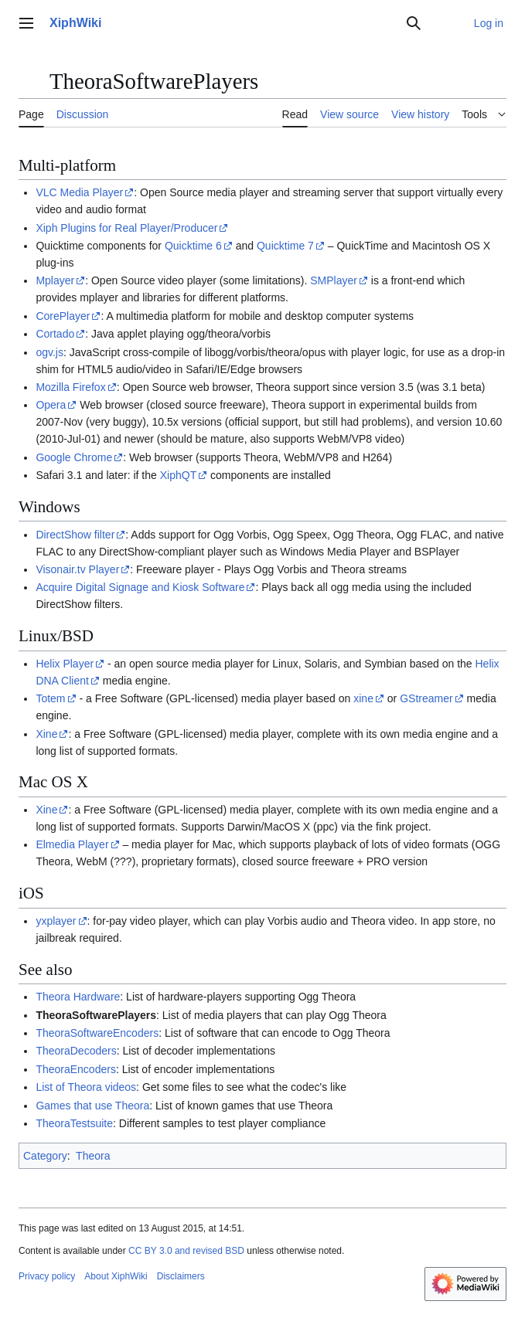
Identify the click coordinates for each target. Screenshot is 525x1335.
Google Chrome (74, 457)
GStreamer (426, 698)
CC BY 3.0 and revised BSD (186, 1250)
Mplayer (55, 280)
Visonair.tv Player (77, 569)
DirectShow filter (75, 534)
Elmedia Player (72, 844)
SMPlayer (333, 280)
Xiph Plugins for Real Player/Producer (126, 228)
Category (45, 1156)
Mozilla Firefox (70, 387)
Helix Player (65, 663)
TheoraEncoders (76, 1069)
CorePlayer (63, 316)
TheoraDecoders (76, 1051)
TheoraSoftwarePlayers (96, 1015)
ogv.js (49, 352)
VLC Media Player (79, 192)
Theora (93, 1156)
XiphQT (178, 475)
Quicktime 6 (193, 245)
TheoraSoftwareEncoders (97, 1033)
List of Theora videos (86, 1087)
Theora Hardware (78, 996)
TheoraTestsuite (74, 1123)
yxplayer (56, 921)
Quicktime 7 (285, 245)
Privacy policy (47, 1276)
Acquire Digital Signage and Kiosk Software (140, 587)
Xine (46, 734)
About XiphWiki (115, 1276)
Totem (50, 698)
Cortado (55, 334)
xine (363, 698)
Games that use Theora (92, 1105)
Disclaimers (181, 1276)
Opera (51, 405)
